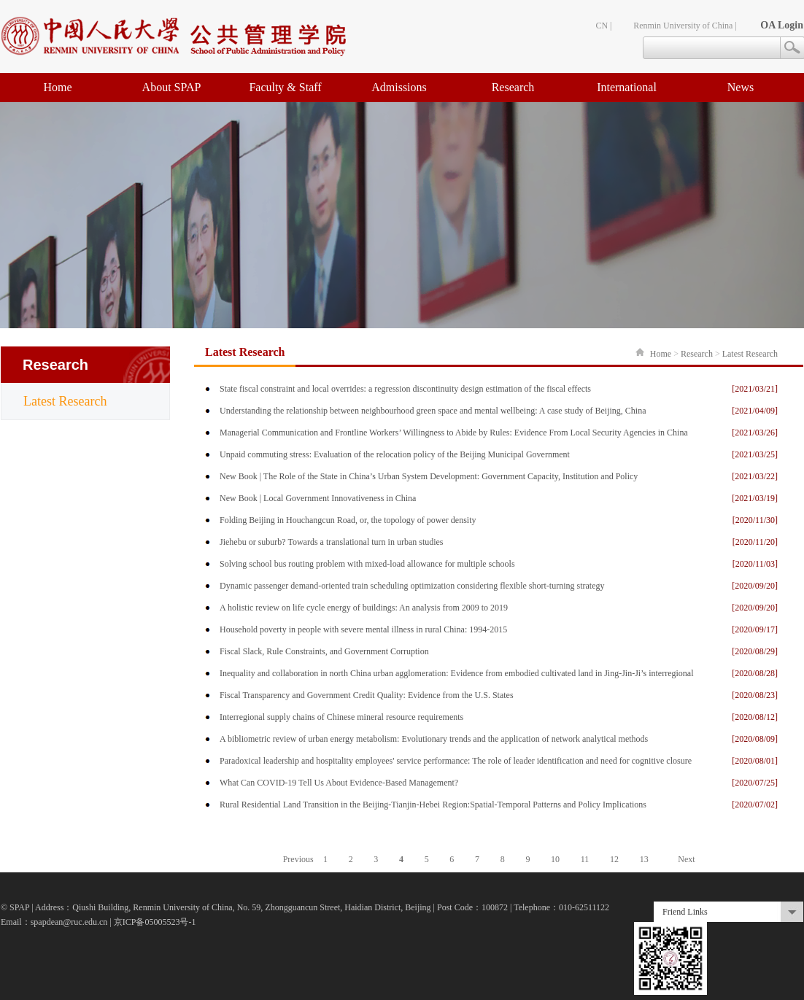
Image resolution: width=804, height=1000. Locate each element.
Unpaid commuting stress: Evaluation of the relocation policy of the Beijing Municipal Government (395, 454)
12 (614, 859)
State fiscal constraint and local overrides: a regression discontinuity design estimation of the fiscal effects (405, 389)
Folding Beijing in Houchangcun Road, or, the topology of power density (348, 520)
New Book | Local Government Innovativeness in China (318, 498)
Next (686, 859)
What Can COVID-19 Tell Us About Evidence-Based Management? (339, 783)
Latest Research (65, 401)
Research (513, 87)
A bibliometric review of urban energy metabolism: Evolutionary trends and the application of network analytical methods (434, 739)
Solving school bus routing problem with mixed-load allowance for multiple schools (367, 564)
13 (644, 859)
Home (57, 87)
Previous (298, 859)
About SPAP (171, 87)
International (627, 87)
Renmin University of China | (685, 25)
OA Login (781, 25)
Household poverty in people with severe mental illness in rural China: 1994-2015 (363, 629)
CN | (603, 25)
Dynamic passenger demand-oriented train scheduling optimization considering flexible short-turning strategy (412, 586)
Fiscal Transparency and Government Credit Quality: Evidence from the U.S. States (367, 695)
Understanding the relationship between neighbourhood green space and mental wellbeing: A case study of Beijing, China (433, 411)
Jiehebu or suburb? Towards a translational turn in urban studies (332, 542)
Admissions (399, 87)
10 (555, 859)
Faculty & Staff (285, 87)
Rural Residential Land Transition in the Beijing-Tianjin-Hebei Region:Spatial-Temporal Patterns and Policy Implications (433, 804)
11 (585, 859)
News (740, 87)
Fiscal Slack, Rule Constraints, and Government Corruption (324, 651)
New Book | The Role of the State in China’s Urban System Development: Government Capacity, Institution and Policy (429, 476)
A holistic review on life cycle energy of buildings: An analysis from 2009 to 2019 (364, 607)
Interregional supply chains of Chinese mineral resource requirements (341, 717)
